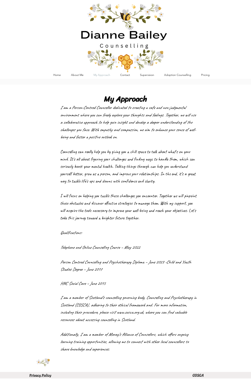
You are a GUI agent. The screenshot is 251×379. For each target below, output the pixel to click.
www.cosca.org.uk (130, 312)
